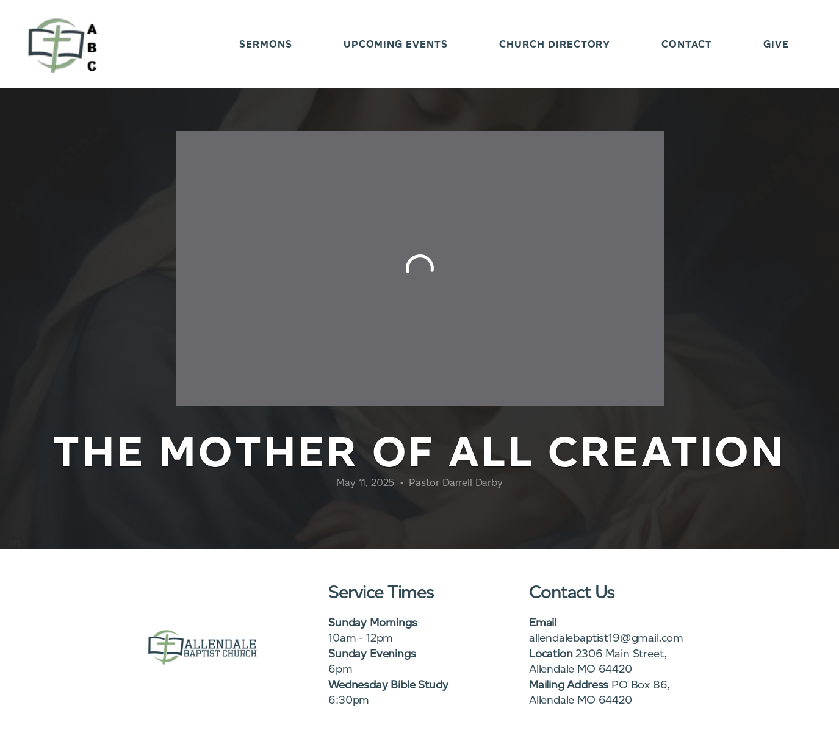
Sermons (265, 44)
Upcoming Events (396, 44)
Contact (686, 44)
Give (776, 44)
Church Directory (554, 44)
